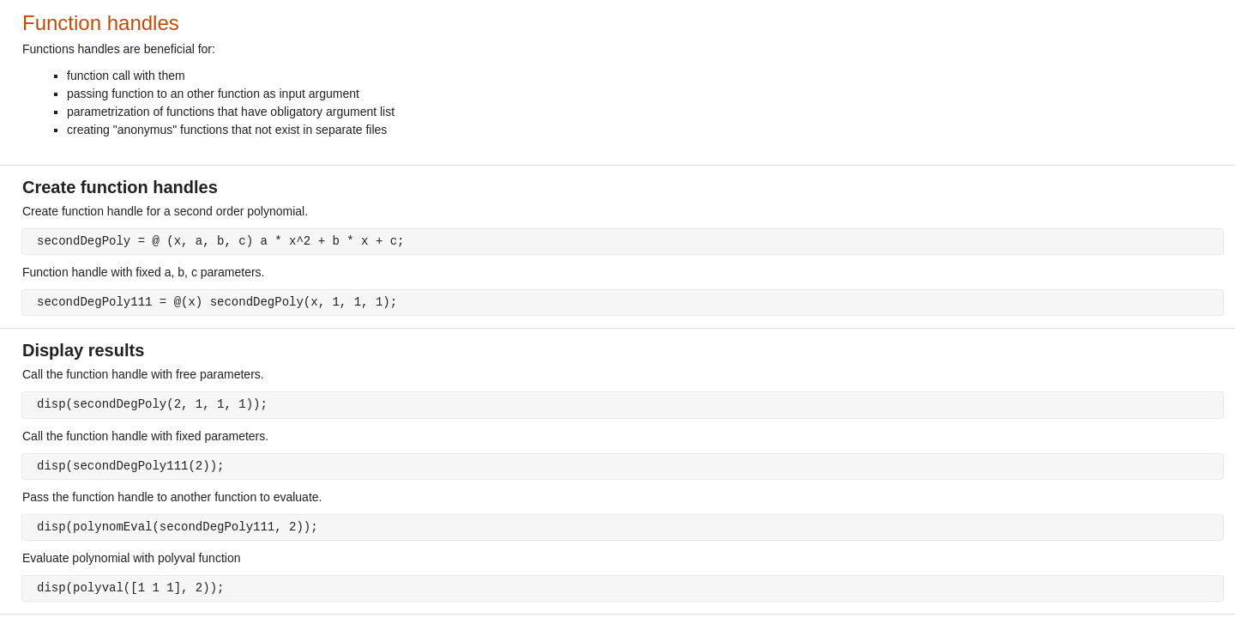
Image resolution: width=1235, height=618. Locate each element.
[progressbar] (669, 352)
